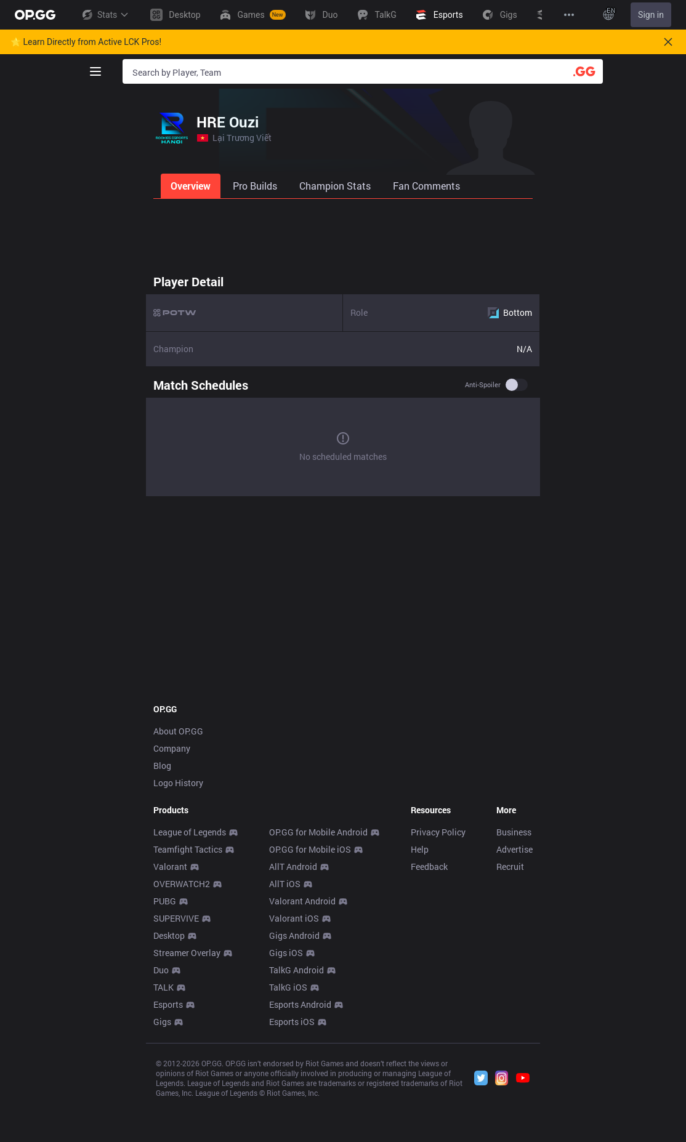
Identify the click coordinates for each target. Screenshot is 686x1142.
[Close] (668, 41)
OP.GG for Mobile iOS (310, 849)
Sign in (651, 15)
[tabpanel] (343, 384)
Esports (168, 1004)
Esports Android (300, 1004)
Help (420, 849)
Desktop (169, 935)
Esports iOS (292, 1021)
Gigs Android (294, 935)
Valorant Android (302, 901)
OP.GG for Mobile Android (318, 832)
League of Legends (189, 832)
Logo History (178, 783)
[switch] (517, 385)
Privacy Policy (438, 832)
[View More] (569, 14)
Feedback (429, 866)
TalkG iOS (288, 987)
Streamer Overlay (186, 953)
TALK (163, 987)
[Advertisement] (343, 232)
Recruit (510, 866)
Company (171, 748)
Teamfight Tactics (187, 849)
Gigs (162, 1021)
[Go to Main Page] (35, 15)
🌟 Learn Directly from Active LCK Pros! (85, 42)
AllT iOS (285, 884)
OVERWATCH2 (181, 884)
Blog (162, 765)
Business (513, 832)
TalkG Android (296, 970)
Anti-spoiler (483, 384)
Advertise (514, 849)
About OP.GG (178, 731)
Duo (161, 970)
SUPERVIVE (176, 918)
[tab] (192, 186)
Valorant (170, 866)
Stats (104, 14)
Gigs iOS (286, 953)
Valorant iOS (294, 918)
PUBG (164, 901)
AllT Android (293, 866)
